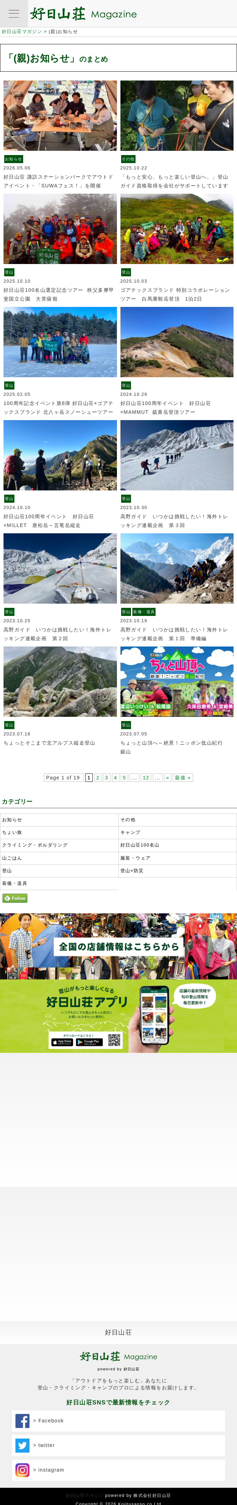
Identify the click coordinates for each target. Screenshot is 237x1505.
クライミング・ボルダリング (35, 845)
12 (146, 777)
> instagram (40, 1470)
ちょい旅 (12, 832)
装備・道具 (144, 612)
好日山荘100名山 (140, 845)
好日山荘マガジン (85, 1495)
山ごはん (12, 858)
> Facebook (39, 1421)
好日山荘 (118, 1332)
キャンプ (130, 832)
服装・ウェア (135, 858)
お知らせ (13, 159)
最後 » (183, 777)
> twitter (35, 1446)
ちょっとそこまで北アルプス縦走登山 (50, 743)
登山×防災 (132, 870)
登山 (9, 272)
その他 (128, 159)
